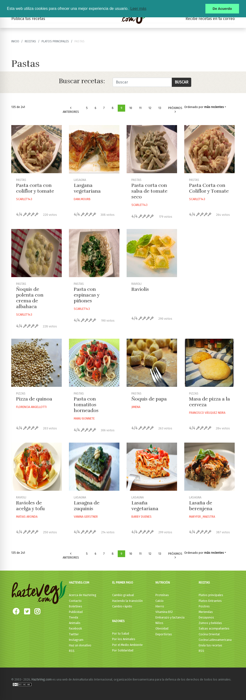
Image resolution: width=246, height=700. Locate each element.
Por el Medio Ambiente (127, 645)
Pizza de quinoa (34, 399)
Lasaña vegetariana (144, 506)
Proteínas (162, 595)
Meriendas (206, 612)
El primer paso (122, 582)
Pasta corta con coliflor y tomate (35, 188)
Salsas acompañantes (214, 628)
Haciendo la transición (127, 601)
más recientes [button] (214, 107)
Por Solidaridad (122, 650)
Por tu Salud (120, 633)
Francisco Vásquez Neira (207, 412)
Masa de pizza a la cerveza (209, 402)
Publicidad (76, 612)
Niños (159, 623)
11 (140, 108)
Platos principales (55, 41)
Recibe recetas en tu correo (210, 18)
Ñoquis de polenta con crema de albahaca (29, 298)
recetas (30, 41)
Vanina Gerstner (86, 516)
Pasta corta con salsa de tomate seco (149, 191)
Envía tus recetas (210, 645)
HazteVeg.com (79, 582)
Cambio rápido (122, 606)
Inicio (15, 41)
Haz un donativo (80, 645)
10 (130, 108)
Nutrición (162, 582)
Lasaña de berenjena (200, 506)
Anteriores (71, 110)
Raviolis (140, 289)
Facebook (75, 628)
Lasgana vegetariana (87, 188)
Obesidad (161, 628)
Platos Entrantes (210, 601)
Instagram (76, 640)
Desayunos (206, 617)
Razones (118, 621)
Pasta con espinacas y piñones (86, 295)
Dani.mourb (82, 199)
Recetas (204, 582)
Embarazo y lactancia (169, 617)
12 (149, 108)
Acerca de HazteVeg (82, 595)
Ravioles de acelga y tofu (30, 506)
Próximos (175, 110)
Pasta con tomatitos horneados (86, 405)
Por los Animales (123, 639)
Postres (204, 606)
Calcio (159, 601)
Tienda (73, 617)
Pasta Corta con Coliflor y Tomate (209, 188)
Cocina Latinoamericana (215, 640)
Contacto (75, 601)
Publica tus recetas (28, 18)
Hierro (159, 606)
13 (159, 108)
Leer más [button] (138, 8)
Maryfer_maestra (202, 516)
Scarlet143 (24, 199)
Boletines (75, 606)
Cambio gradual (123, 595)
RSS (71, 651)
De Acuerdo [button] (222, 9)
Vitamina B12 (164, 612)
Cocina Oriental (209, 634)
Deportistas (163, 634)
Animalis (74, 623)
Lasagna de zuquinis (86, 506)
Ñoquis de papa (149, 399)
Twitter (74, 634)
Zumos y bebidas (210, 623)
